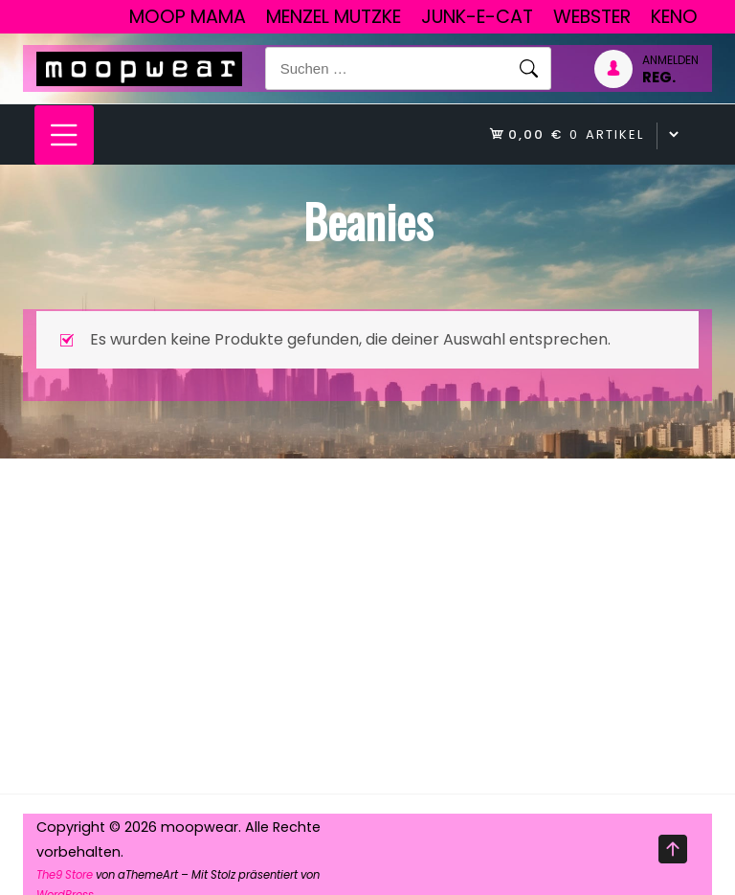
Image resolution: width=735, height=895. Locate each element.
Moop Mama (187, 17)
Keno (674, 17)
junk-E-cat (477, 17)
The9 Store (64, 875)
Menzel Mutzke (333, 17)
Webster (592, 17)
